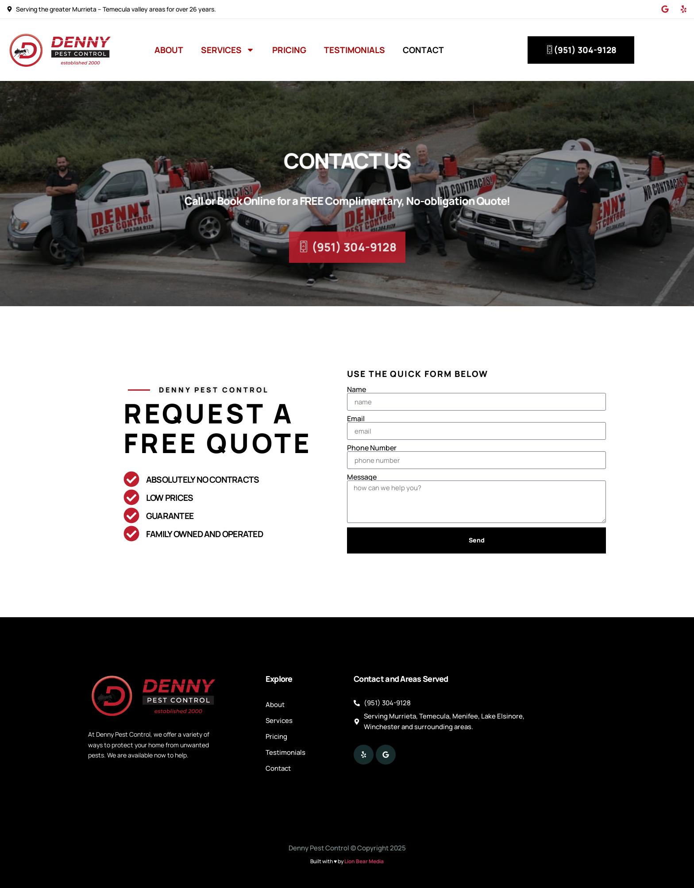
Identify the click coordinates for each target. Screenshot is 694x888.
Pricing (289, 50)
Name (356, 389)
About (168, 50)
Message (362, 477)
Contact (423, 50)
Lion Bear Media (364, 861)
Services (227, 49)
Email (356, 418)
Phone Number (372, 447)
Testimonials (354, 50)
